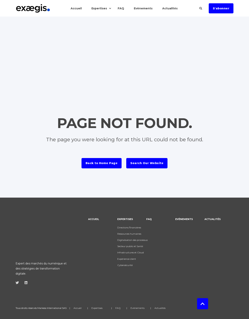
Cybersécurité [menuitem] (125, 265)
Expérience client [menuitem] (126, 258)
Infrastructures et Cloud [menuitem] (130, 252)
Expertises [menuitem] (125, 219)
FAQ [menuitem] (149, 219)
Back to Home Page (102, 163)
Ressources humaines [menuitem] (129, 233)
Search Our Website (146, 163)
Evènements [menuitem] (184, 219)
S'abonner (221, 8)
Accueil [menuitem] (93, 219)
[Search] (201, 8)
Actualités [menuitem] (212, 219)
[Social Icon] (18, 253)
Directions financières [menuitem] (129, 227)
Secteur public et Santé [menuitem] (130, 246)
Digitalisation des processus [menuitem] (132, 240)
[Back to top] (202, 293)
